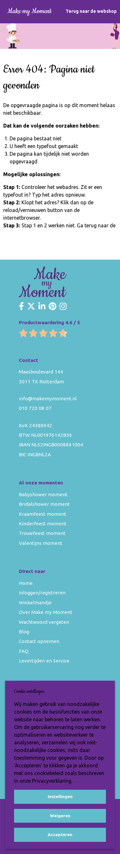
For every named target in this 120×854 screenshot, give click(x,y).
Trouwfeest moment (42, 533)
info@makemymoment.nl (48, 398)
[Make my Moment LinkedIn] (41, 307)
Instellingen (60, 796)
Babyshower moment (43, 494)
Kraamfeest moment (42, 514)
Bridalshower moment (44, 504)
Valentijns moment (40, 543)
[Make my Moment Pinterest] (52, 307)
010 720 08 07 (35, 408)
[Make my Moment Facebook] (21, 307)
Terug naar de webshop (91, 11)
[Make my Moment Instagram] (63, 307)
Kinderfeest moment (43, 523)
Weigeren (60, 815)
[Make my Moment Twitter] (31, 307)
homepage (15, 233)
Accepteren (60, 834)
